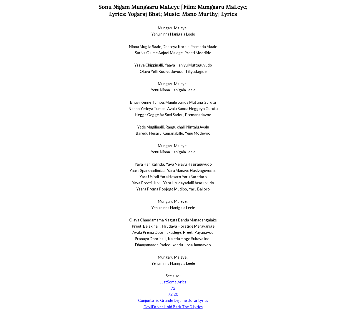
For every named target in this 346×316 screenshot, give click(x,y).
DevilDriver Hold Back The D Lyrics (173, 306)
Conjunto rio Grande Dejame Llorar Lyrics (173, 300)
